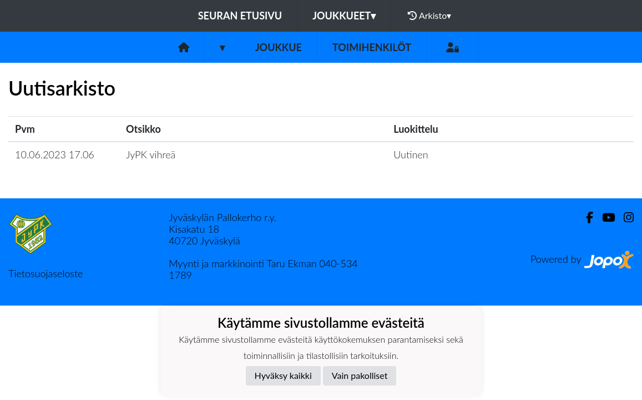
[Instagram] (624, 217)
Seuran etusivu (240, 15)
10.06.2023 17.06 (54, 154)
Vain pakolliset (360, 375)
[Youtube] (604, 217)
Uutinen (410, 154)
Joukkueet (344, 15)
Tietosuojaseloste (45, 273)
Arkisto (429, 15)
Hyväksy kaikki (283, 375)
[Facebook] (585, 217)
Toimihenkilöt (371, 47)
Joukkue (278, 47)
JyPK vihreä (150, 154)
